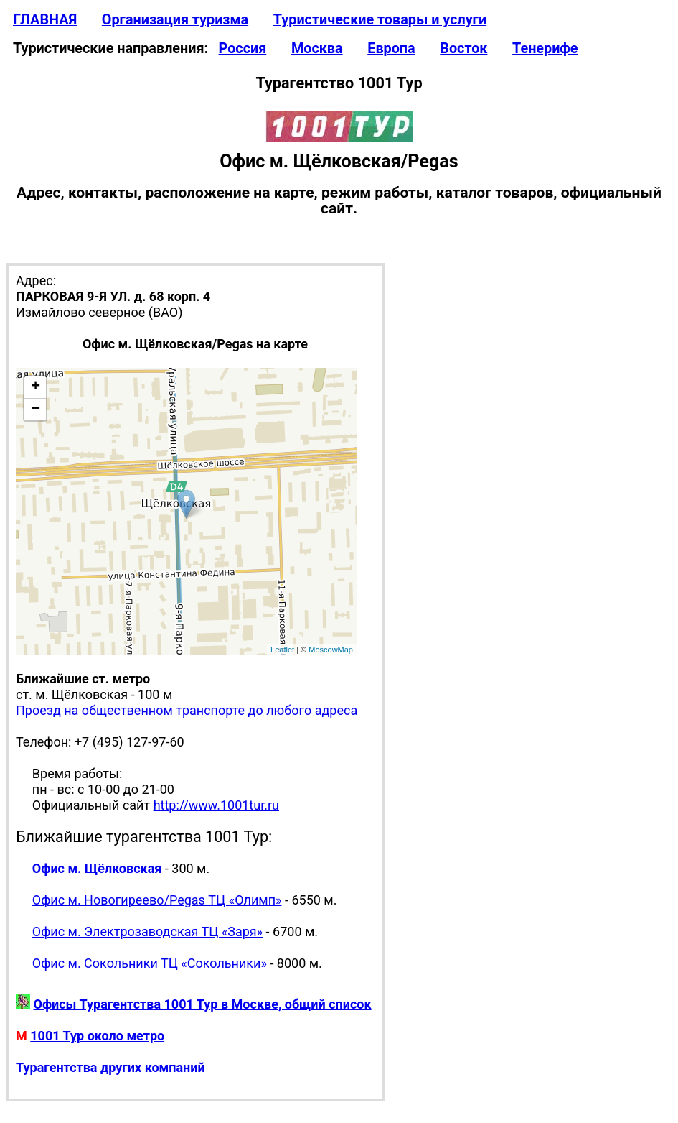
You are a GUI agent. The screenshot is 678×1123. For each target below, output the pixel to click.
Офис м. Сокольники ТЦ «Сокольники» (149, 963)
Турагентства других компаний (110, 1067)
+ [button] (35, 387)
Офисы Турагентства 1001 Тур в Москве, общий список (202, 1004)
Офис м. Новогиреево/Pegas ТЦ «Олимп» (157, 899)
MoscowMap (331, 649)
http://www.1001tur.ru (216, 805)
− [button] (35, 409)
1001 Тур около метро (97, 1035)
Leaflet (282, 649)
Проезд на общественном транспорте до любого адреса (186, 710)
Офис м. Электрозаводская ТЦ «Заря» (147, 931)
